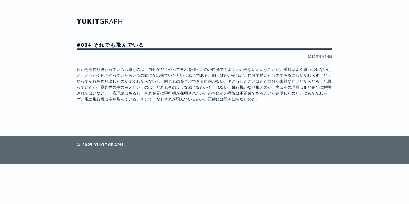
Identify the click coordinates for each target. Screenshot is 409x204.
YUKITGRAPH (109, 144)
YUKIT (100, 21)
